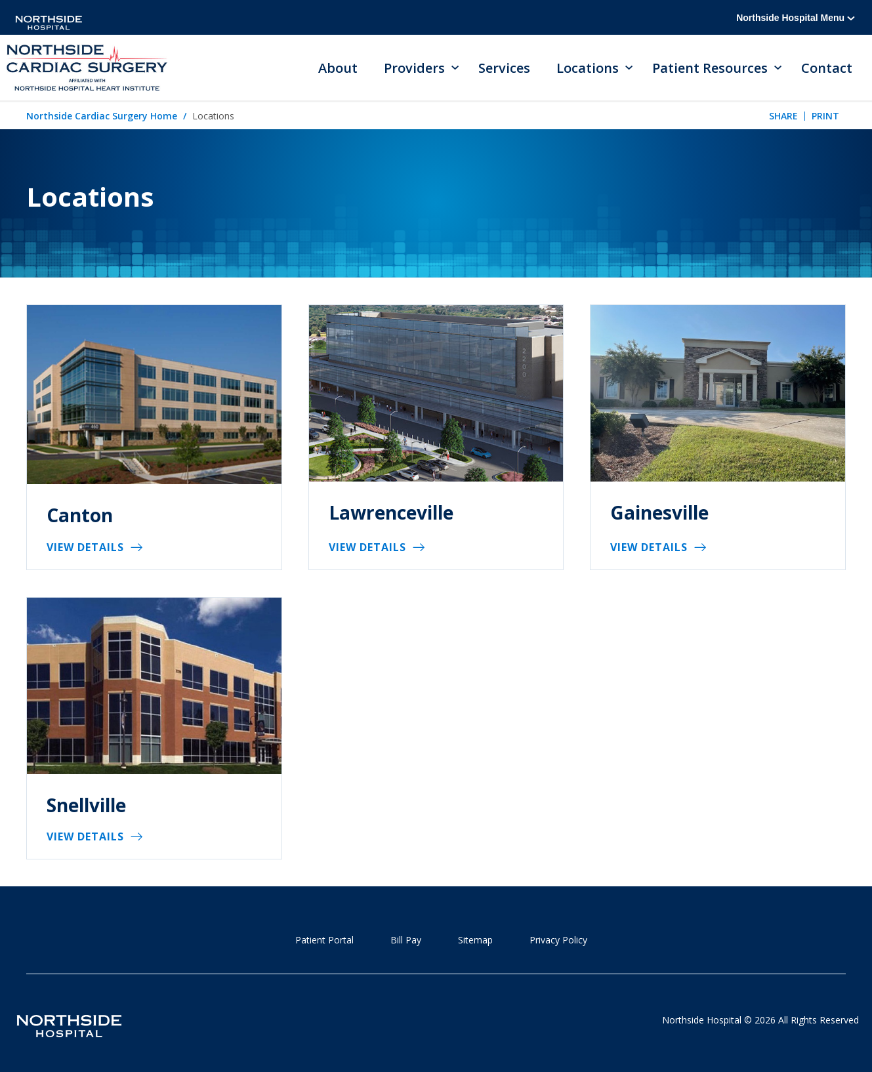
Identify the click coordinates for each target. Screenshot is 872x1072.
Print (825, 116)
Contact (826, 68)
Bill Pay (405, 940)
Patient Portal (324, 940)
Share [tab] (783, 116)
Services (504, 68)
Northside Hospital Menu (795, 17)
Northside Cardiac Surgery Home (101, 116)
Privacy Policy (558, 940)
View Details (85, 547)
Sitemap (475, 940)
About (338, 68)
